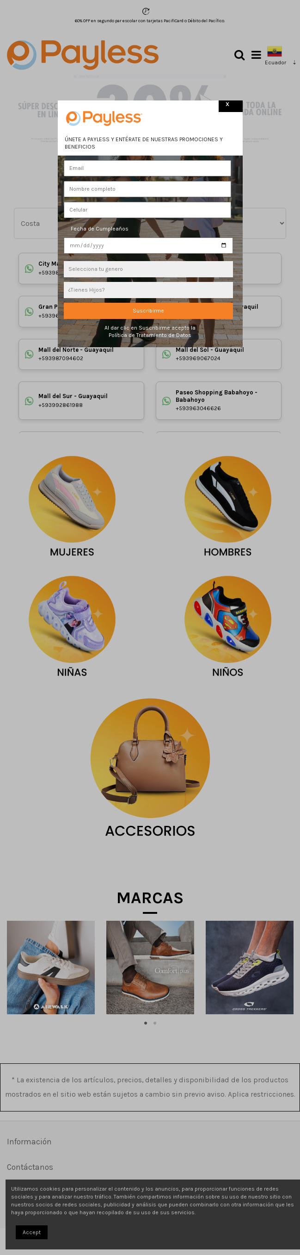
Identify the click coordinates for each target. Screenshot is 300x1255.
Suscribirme (148, 310)
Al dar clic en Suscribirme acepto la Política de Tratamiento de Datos (150, 332)
